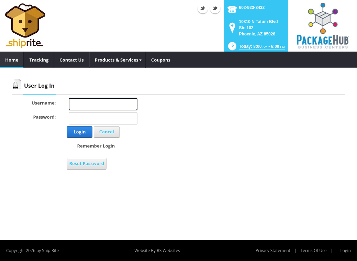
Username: (44, 103)
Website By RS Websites (157, 250)
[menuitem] (117, 60)
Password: (44, 117)
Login (80, 132)
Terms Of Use (314, 250)
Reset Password (86, 163)
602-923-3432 (252, 7)
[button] (256, 48)
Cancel (106, 132)
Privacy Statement (273, 250)
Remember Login (96, 146)
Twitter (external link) (203, 8)
